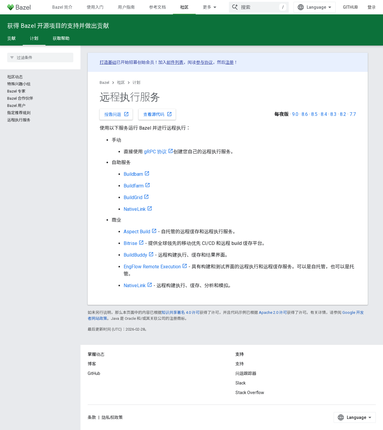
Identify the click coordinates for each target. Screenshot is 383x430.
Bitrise (130, 243)
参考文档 (157, 7)
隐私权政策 (112, 417)
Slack (240, 383)
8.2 (343, 114)
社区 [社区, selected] (184, 7)
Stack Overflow (249, 392)
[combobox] (259, 7)
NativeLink (135, 209)
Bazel (104, 82)
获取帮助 (61, 38)
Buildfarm (134, 186)
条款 (92, 417)
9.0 (295, 114)
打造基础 (108, 62)
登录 (371, 7)
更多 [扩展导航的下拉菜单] (207, 7)
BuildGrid (133, 197)
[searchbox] (40, 57)
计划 (136, 82)
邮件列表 (175, 62)
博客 (92, 363)
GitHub (350, 7)
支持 (239, 363)
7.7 (352, 114)
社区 (121, 82)
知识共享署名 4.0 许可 (181, 312)
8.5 (314, 114)
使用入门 (95, 7)
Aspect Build (137, 231)
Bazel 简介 (62, 7)
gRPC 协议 (155, 152)
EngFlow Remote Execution (152, 266)
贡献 (11, 38)
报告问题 (116, 114)
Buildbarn (133, 174)
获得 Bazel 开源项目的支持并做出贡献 (58, 25)
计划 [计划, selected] (34, 38)
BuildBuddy (135, 255)
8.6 (305, 114)
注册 (229, 62)
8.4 (324, 114)
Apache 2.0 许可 (273, 312)
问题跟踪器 (245, 373)
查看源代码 (157, 114)
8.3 (333, 114)
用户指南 (126, 7)
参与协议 (204, 62)
